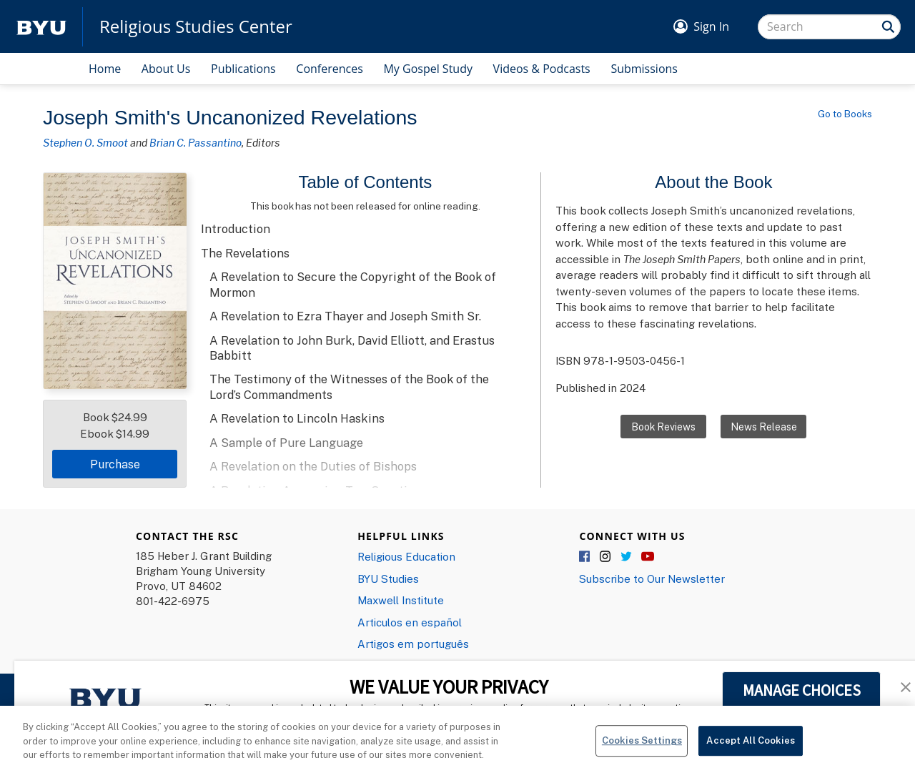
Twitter (626, 557)
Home (105, 69)
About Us (166, 69)
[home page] (41, 27)
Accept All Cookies (750, 751)
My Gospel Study (428, 69)
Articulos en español (409, 622)
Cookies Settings (642, 751)
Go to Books (845, 113)
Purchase (115, 464)
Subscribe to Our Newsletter (652, 578)
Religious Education (406, 556)
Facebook (585, 557)
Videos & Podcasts (541, 69)
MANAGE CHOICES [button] (802, 690)
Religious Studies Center (195, 26)
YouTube (647, 557)
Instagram (606, 557)
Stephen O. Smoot (85, 142)
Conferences (329, 69)
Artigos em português (413, 643)
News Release (764, 426)
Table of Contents (365, 182)
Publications (243, 69)
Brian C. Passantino (195, 142)
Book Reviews (663, 426)
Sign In (711, 26)
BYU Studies (388, 578)
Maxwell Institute (400, 600)
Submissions (644, 69)
